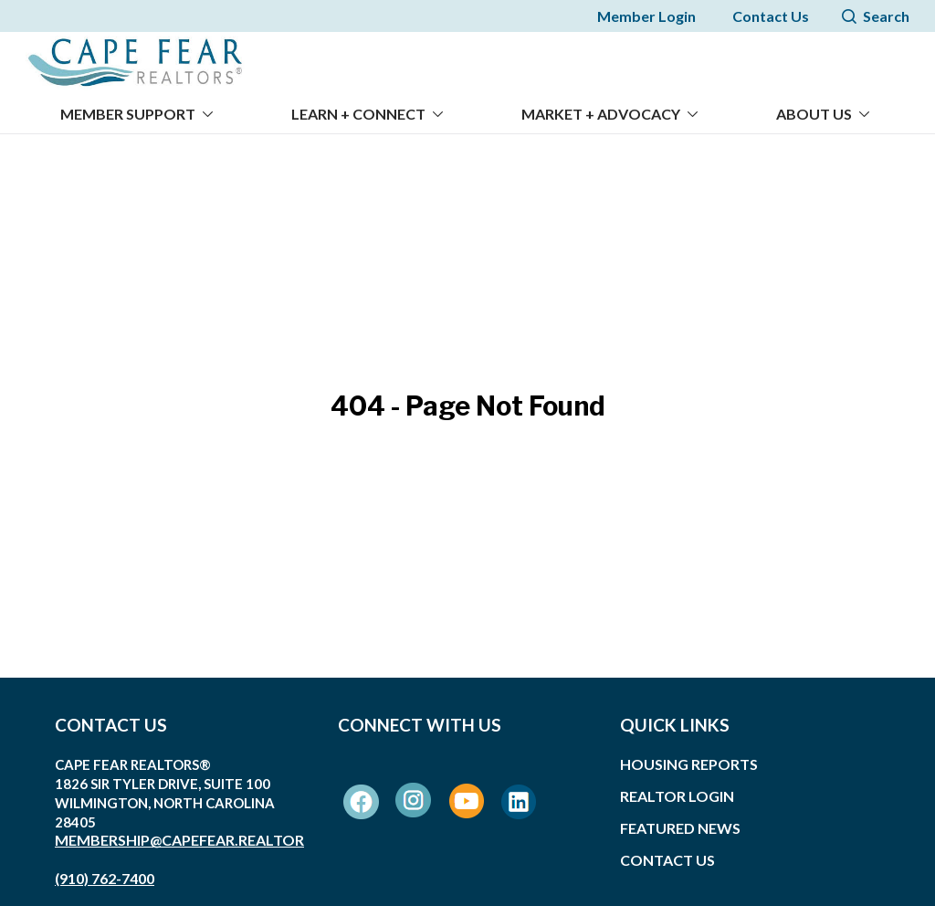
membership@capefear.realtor (179, 829)
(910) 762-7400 (104, 867)
